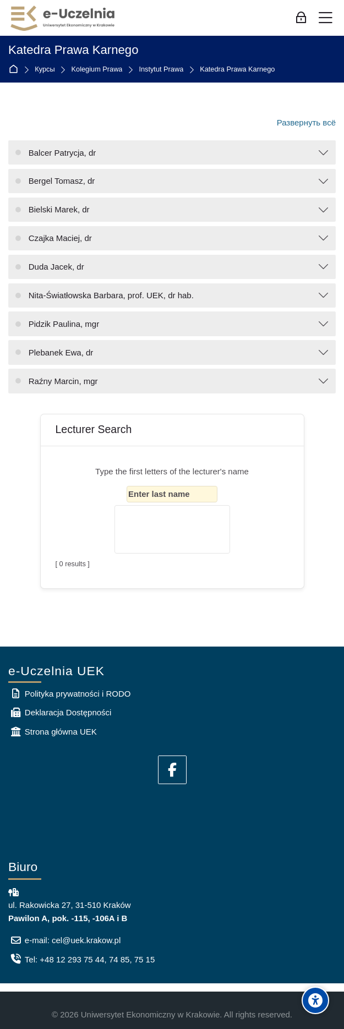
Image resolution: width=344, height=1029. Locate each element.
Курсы (44, 69)
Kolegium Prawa (97, 69)
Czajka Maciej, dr (60, 238)
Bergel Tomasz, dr (62, 180)
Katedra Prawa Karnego (237, 69)
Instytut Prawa (161, 69)
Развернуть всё (306, 122)
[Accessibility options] (315, 1000)
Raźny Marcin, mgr (63, 381)
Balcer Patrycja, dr (62, 152)
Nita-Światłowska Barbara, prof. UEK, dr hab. (111, 295)
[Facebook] (172, 770)
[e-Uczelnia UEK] (63, 18)
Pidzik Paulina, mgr (64, 324)
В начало (15, 69)
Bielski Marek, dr (59, 209)
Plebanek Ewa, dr (61, 352)
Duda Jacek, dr (56, 266)
